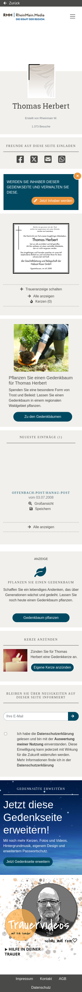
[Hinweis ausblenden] (77, 176)
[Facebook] (20, 158)
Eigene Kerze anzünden (52, 667)
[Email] (48, 158)
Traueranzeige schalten (41, 289)
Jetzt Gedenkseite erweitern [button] (28, 861)
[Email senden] (35, 716)
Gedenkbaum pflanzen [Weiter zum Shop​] (41, 618)
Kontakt (46, 979)
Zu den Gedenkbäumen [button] (42, 416)
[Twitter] (34, 158)
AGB (62, 979)
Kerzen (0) (41, 301)
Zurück (11, 3)
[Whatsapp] (61, 158)
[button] (73, 716)
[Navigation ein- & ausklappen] (73, 16)
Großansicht (41, 503)
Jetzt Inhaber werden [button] (53, 201)
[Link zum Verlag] (29, 16)
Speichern (40, 509)
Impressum (24, 979)
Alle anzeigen (41, 296)
